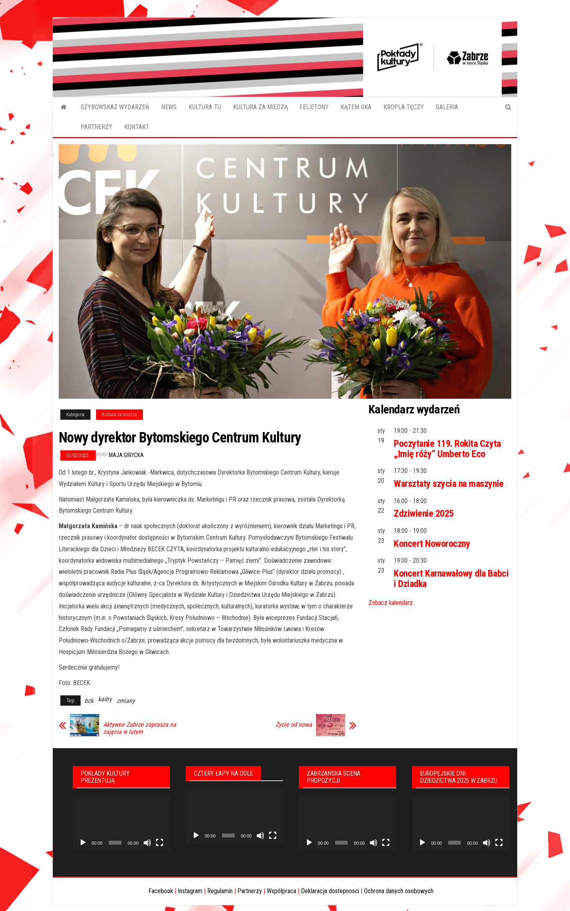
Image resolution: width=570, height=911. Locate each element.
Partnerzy (249, 891)
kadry (105, 699)
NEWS (169, 107)
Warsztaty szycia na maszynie (449, 483)
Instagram (190, 891)
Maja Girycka (126, 455)
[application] (121, 823)
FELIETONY (314, 107)
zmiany (126, 700)
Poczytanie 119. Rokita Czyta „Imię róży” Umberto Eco (447, 448)
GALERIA (447, 107)
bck (89, 700)
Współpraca (281, 891)
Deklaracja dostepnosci (330, 891)
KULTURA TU (205, 107)
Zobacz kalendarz (390, 602)
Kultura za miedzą (119, 414)
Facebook (160, 891)
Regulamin (220, 891)
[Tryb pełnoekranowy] (160, 843)
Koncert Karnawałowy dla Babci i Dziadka (451, 578)
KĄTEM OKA (356, 107)
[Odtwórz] (83, 843)
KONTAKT (136, 127)
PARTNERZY (96, 127)
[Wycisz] (147, 843)
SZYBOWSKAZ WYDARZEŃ (115, 107)
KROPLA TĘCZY (403, 107)
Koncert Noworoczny (432, 543)
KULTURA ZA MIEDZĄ (260, 107)
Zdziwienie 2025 (424, 513)
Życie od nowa (293, 724)
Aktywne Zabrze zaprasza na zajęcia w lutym (139, 728)
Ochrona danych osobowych (398, 891)
